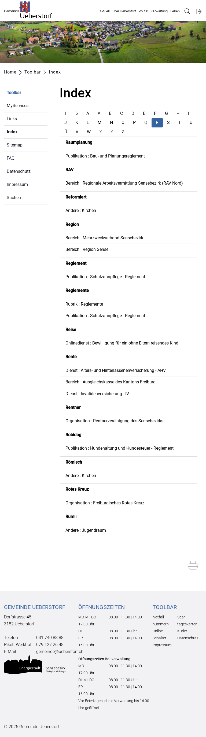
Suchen (14, 197)
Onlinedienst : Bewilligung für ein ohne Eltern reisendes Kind (121, 343)
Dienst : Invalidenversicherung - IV (97, 393)
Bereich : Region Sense (86, 249)
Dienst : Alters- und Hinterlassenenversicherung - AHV (115, 370)
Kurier (182, 631)
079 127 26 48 (50, 644)
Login (198, 11)
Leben (175, 11)
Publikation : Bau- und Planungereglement (105, 156)
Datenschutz (19, 171)
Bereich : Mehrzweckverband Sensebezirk (104, 237)
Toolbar (14, 92)
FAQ (10, 158)
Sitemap (15, 145)
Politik (143, 11)
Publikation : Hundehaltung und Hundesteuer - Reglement (119, 448)
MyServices (17, 105)
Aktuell (105, 11)
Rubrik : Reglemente (84, 304)
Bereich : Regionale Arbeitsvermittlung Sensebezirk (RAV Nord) (124, 183)
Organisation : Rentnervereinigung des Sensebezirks (114, 420)
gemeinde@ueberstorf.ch (59, 651)
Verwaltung (159, 11)
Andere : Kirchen (80, 210)
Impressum (17, 184)
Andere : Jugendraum (85, 530)
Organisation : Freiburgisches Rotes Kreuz (104, 502)
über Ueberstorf (124, 11)
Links (12, 118)
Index (25, 131)
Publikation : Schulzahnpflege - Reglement (105, 276)
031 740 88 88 (50, 637)
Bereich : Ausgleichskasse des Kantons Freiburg (110, 381)
